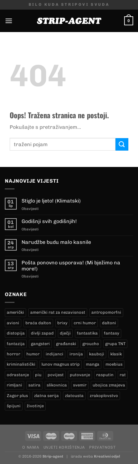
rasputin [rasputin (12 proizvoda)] (105, 374)
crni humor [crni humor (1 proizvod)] (85, 322)
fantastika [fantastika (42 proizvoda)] (87, 333)
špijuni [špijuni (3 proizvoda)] (14, 405)
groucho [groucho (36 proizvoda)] (90, 343)
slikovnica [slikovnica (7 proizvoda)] (57, 385)
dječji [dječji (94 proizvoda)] (65, 333)
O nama (30, 447)
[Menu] (9, 21)
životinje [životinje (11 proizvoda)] (35, 405)
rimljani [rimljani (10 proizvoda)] (14, 385)
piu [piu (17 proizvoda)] (38, 374)
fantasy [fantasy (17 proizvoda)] (111, 333)
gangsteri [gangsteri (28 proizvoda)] (40, 343)
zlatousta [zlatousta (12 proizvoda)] (74, 395)
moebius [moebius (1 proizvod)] (114, 364)
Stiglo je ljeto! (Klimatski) (51, 201)
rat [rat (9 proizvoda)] (123, 374)
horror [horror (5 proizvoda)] (13, 354)
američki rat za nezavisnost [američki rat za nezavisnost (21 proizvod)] (57, 312)
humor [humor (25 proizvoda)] (33, 354)
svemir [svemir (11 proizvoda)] (80, 385)
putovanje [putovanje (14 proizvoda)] (80, 374)
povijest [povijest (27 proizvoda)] (56, 374)
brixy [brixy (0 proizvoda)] (62, 322)
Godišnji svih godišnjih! (49, 221)
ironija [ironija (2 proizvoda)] (76, 354)
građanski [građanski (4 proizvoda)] (66, 343)
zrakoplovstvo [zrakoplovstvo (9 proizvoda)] (104, 395)
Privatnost (102, 447)
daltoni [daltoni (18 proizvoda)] (109, 322)
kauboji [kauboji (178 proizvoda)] (96, 354)
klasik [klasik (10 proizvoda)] (116, 354)
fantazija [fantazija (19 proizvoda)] (16, 343)
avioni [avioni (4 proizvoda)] (13, 322)
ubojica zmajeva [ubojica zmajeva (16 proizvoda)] (109, 385)
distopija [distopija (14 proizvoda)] (16, 333)
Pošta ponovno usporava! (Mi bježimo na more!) (71, 266)
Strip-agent (52, 456)
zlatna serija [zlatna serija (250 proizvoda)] (46, 395)
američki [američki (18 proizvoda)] (15, 312)
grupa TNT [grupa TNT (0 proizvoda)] (115, 343)
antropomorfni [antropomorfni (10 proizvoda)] (106, 312)
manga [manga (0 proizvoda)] (92, 364)
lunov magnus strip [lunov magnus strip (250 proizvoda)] (60, 364)
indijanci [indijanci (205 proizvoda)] (54, 354)
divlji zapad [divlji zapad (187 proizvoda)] (42, 333)
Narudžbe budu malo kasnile (56, 242)
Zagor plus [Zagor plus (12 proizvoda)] (17, 395)
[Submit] (121, 144)
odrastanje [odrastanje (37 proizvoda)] (18, 374)
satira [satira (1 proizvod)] (34, 385)
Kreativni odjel (107, 456)
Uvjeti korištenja (64, 447)
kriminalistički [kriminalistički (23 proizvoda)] (21, 364)
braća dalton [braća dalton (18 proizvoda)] (38, 322)
